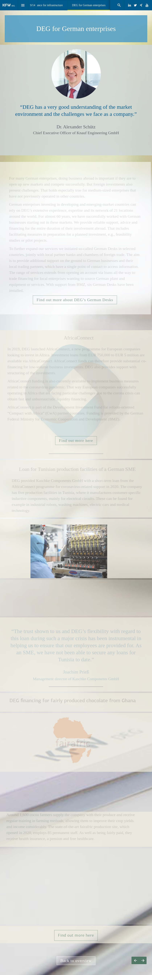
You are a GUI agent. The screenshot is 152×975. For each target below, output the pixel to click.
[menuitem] (43, 5)
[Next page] (143, 960)
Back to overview (76, 960)
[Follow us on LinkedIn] (129, 5)
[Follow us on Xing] (141, 5)
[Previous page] (135, 960)
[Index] (23, 5)
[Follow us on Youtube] (146, 5)
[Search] (119, 5)
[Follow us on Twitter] (135, 5)
